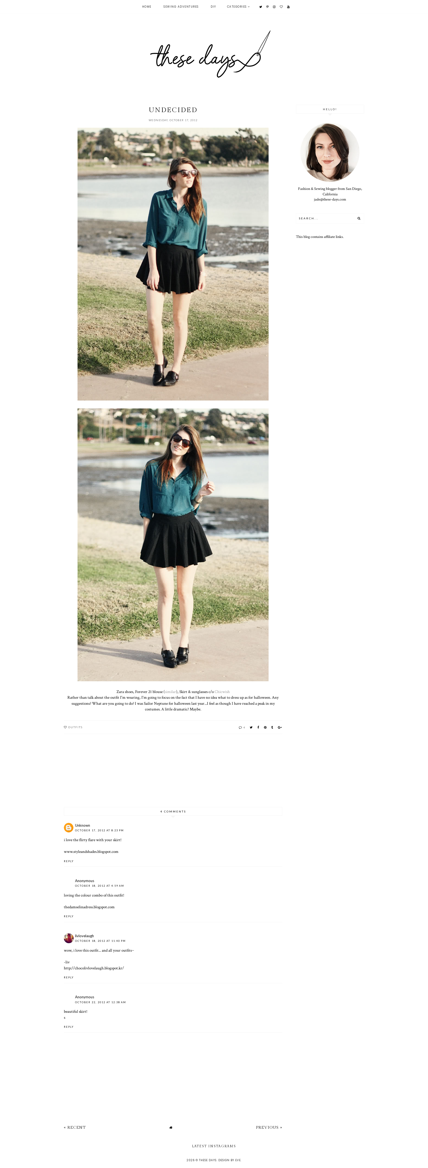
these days (207, 1160)
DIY (213, 7)
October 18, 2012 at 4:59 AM (99, 885)
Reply (69, 861)
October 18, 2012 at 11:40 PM (100, 940)
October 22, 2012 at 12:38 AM (100, 1002)
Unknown (82, 825)
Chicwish (222, 691)
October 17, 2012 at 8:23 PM (99, 830)
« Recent (75, 1127)
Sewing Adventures (181, 7)
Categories (237, 7)
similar (170, 691)
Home (146, 7)
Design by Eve (229, 1160)
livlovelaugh (84, 936)
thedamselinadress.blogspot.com (89, 907)
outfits (75, 727)
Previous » (269, 1127)
